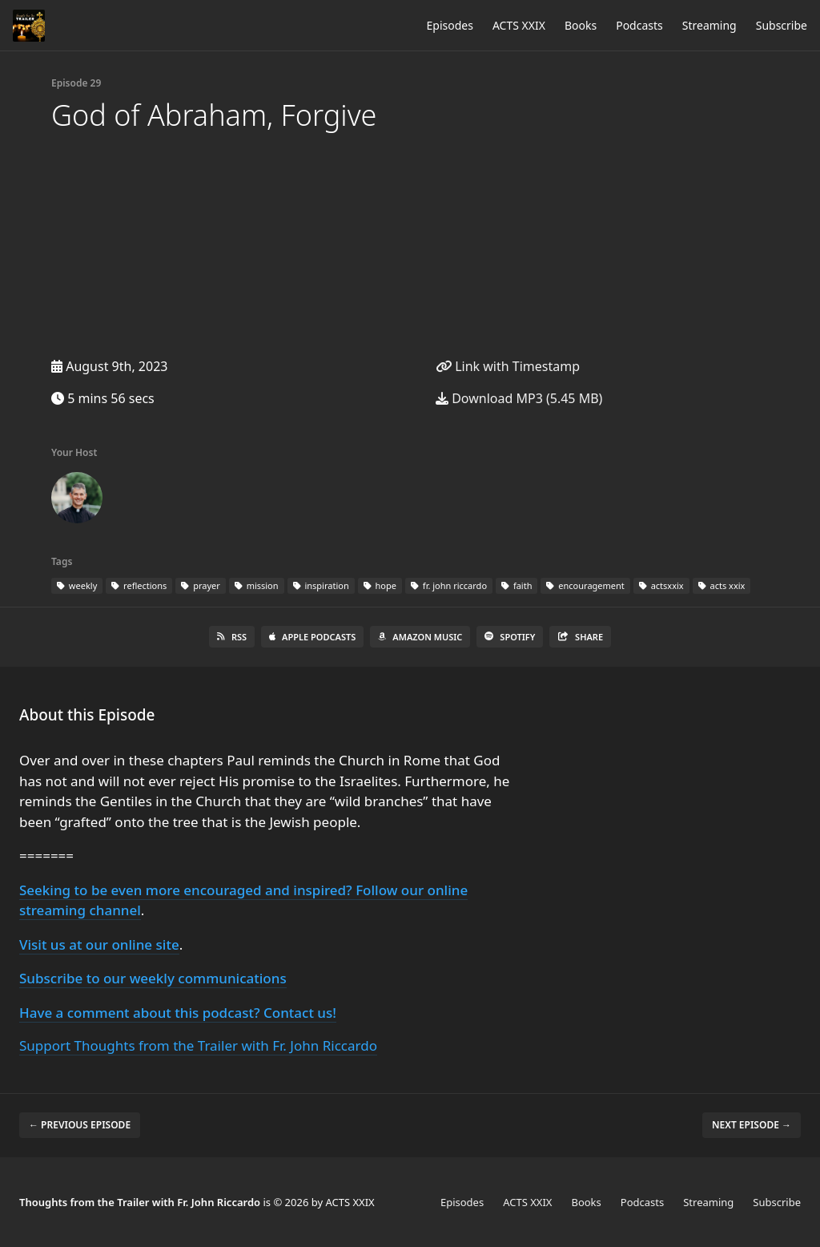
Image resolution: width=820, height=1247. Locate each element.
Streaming (709, 25)
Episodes (450, 25)
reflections (139, 585)
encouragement (585, 585)
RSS (232, 637)
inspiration (321, 585)
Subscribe (781, 25)
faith (516, 585)
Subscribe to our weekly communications (153, 978)
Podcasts (639, 25)
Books (581, 25)
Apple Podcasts (312, 637)
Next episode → (751, 1125)
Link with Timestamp (508, 366)
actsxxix (661, 585)
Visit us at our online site (99, 944)
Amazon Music (420, 637)
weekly (77, 585)
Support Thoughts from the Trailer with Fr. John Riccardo (198, 1045)
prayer (200, 585)
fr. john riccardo (449, 585)
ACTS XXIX (518, 25)
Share (580, 637)
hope (380, 585)
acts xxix (722, 585)
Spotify (509, 637)
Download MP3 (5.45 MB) (519, 398)
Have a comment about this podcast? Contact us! (177, 1012)
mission (257, 585)
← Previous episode (80, 1125)
